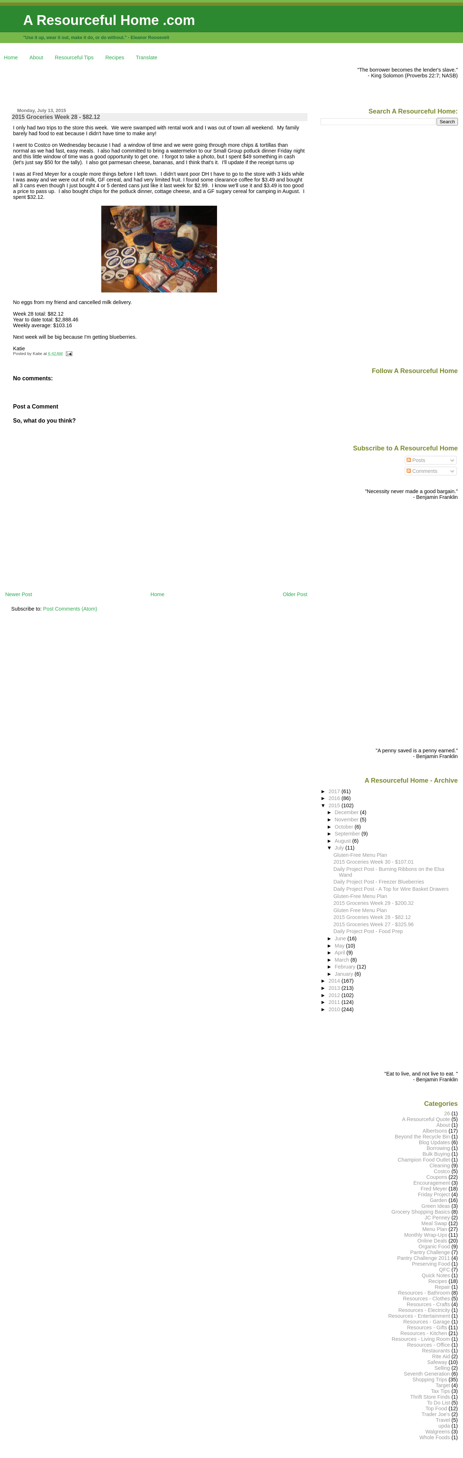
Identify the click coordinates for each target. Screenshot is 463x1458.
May (340, 946)
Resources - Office (428, 1345)
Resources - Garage (426, 1322)
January (344, 974)
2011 (334, 1002)
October (344, 827)
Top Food (436, 1408)
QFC (444, 1270)
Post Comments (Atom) (70, 609)
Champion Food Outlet (424, 1160)
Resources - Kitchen (423, 1333)
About (36, 57)
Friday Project (434, 1194)
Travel (443, 1420)
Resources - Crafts (428, 1304)
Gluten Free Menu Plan (360, 910)
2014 (334, 981)
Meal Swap (434, 1223)
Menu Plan (434, 1229)
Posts (416, 460)
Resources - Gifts (427, 1327)
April (341, 952)
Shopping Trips (429, 1379)
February (346, 967)
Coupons (436, 1177)
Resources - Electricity (424, 1310)
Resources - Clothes (426, 1298)
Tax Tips (440, 1391)
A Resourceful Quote (426, 1119)
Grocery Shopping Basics (420, 1212)
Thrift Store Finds (430, 1397)
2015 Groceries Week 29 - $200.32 (374, 903)
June (341, 938)
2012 (334, 995)
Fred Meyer (434, 1189)
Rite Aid (441, 1356)
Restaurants (436, 1351)
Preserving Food (431, 1264)
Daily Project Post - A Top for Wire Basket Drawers (391, 889)
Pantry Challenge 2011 (423, 1258)
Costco (442, 1171)
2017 (334, 791)
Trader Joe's (435, 1414)
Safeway (437, 1362)
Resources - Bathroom (424, 1293)
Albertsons (434, 1131)
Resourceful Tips (74, 57)
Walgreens (437, 1432)
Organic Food (434, 1246)
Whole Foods (434, 1437)
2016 (334, 798)
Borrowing (438, 1148)
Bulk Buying (436, 1154)
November (347, 819)
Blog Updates (434, 1142)
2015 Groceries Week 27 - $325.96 (374, 924)
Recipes (114, 57)
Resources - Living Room (421, 1339)
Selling (442, 1368)
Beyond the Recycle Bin (422, 1137)
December (347, 812)
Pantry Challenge (430, 1252)
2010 (334, 1009)
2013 (334, 988)
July (340, 848)
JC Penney (437, 1217)
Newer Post (18, 594)
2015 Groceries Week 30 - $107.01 (374, 862)
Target (443, 1385)
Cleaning (439, 1165)
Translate (146, 57)
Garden (438, 1200)
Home (11, 57)
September (348, 834)
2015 (334, 805)
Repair (442, 1287)
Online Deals (432, 1241)
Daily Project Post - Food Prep (368, 931)
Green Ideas (435, 1206)
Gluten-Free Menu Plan (360, 855)
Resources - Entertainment (419, 1316)
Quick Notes (436, 1275)
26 (447, 1113)
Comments (422, 471)
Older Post (295, 594)
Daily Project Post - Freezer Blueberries (379, 882)
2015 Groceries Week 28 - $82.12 (56, 117)
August (343, 841)
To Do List (438, 1403)
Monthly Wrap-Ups (425, 1235)
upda (444, 1426)
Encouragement (431, 1183)
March (343, 960)
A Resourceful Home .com (109, 20)
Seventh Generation (427, 1374)
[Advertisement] (136, 83)
